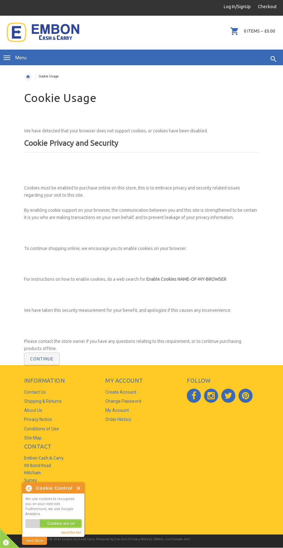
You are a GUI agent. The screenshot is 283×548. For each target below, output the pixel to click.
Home (28, 77)
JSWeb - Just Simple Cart (171, 539)
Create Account (120, 392)
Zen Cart (120, 539)
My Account (117, 410)
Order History (118, 419)
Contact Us (35, 392)
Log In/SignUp (237, 6)
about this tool (71, 532)
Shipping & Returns (43, 401)
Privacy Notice (38, 419)
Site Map (33, 437)
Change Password (123, 401)
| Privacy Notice (138, 539)
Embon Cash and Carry (78, 539)
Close (79, 488)
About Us (33, 410)
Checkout (267, 6)
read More (34, 541)
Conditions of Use (41, 428)
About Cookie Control (28, 488)
